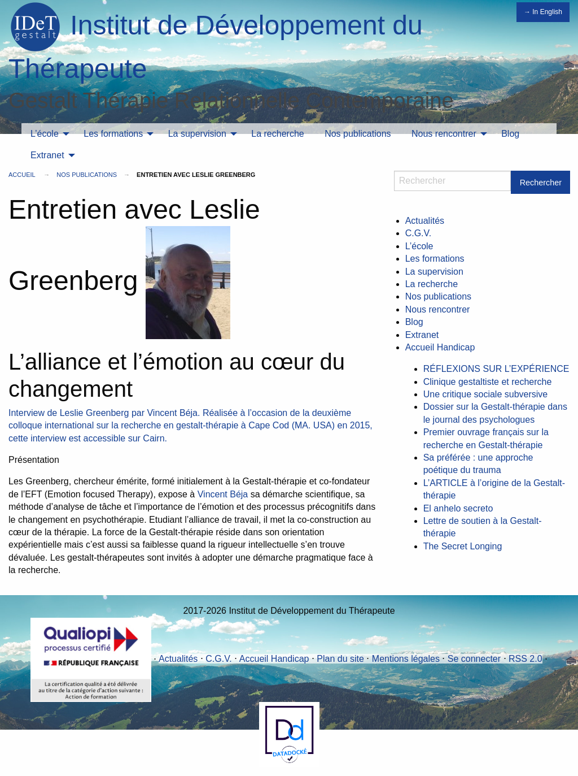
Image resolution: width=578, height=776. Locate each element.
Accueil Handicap (440, 347)
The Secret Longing (462, 546)
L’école (44, 133)
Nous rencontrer (443, 133)
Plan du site (340, 659)
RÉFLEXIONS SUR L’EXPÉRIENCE (496, 369)
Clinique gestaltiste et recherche (487, 382)
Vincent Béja (223, 494)
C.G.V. (418, 233)
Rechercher (541, 182)
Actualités (424, 221)
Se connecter (474, 659)
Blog (510, 133)
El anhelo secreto (458, 508)
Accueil (21, 174)
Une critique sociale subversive (485, 394)
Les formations (113, 133)
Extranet (47, 155)
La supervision (197, 133)
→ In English (543, 12)
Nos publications (358, 133)
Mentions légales (406, 659)
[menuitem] (46, 134)
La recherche (277, 133)
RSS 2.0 (525, 659)
